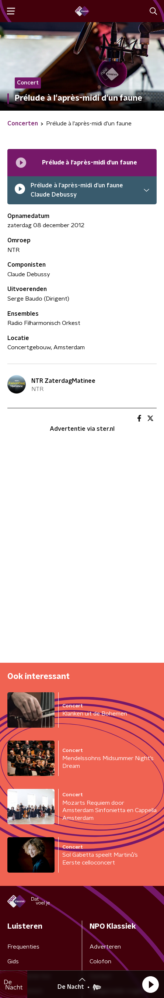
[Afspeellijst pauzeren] (21, 162)
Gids (13, 961)
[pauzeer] (20, 190)
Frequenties (23, 947)
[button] (150, 984)
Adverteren (105, 947)
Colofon (100, 961)
